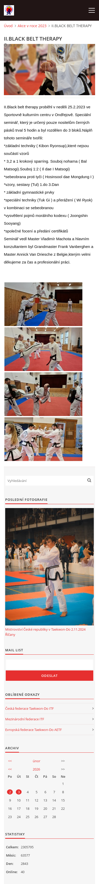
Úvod (8, 25)
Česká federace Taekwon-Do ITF (29, 708)
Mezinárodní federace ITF (24, 719)
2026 (36, 769)
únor (36, 761)
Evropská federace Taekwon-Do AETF (33, 729)
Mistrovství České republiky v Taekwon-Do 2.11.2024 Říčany (45, 632)
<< (10, 761)
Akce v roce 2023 (32, 25)
